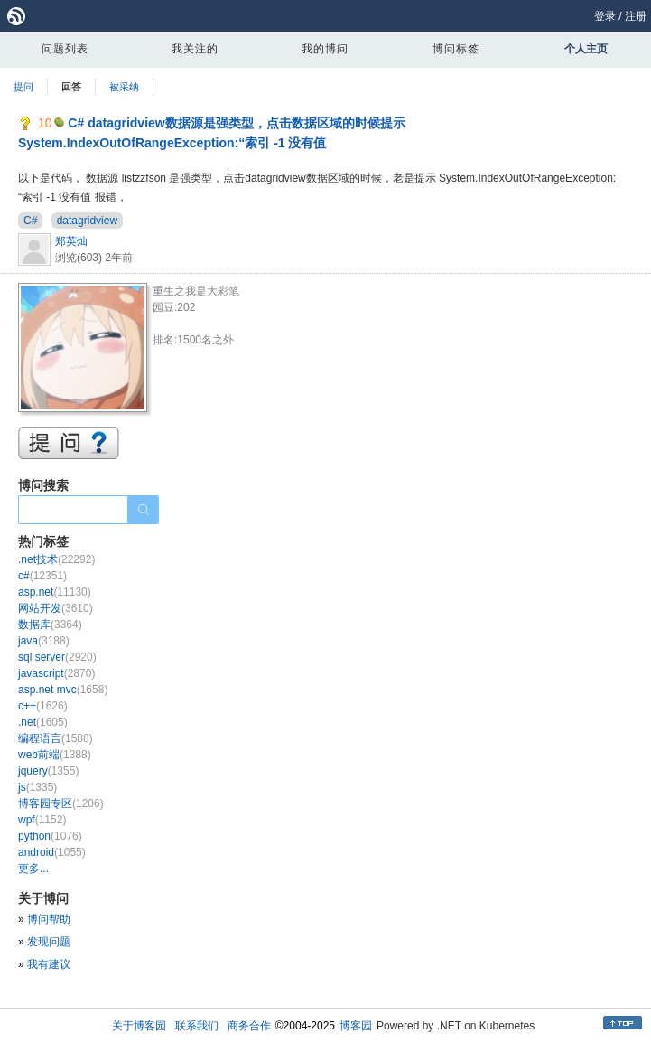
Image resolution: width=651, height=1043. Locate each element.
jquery (48, 771)
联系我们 (197, 1026)
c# (42, 575)
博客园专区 (61, 803)
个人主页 (586, 48)
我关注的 (195, 48)
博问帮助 (48, 919)
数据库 (50, 624)
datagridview (87, 220)
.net (43, 722)
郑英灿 (71, 241)
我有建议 (48, 964)
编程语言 (55, 738)
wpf (42, 819)
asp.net (54, 592)
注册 (635, 16)
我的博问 (325, 48)
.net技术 (56, 559)
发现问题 (48, 941)
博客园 (355, 1026)
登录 (605, 16)
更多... (33, 868)
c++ (43, 706)
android (52, 852)
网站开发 (55, 608)
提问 (23, 86)
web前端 (54, 754)
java (44, 640)
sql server (57, 657)
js (37, 787)
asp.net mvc (62, 689)
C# (30, 220)
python (50, 836)
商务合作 (249, 1026)
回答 (71, 86)
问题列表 (65, 48)
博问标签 (455, 48)
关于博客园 (139, 1026)
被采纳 (124, 86)
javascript (56, 673)
